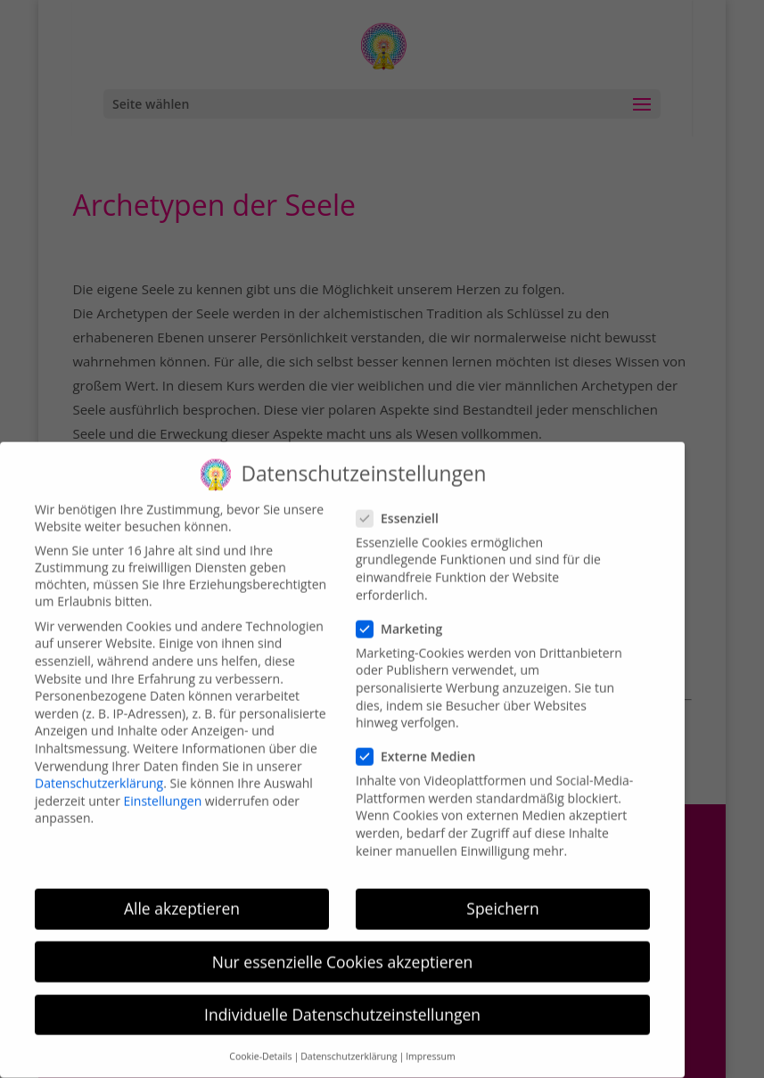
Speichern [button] (502, 896)
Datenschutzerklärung (99, 770)
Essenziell (405, 505)
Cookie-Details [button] (260, 1044)
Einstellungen (163, 787)
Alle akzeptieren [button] (182, 896)
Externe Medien (423, 744)
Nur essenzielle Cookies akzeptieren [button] (342, 948)
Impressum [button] (430, 1044)
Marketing (406, 615)
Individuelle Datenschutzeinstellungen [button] (342, 1001)
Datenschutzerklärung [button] (348, 1044)
